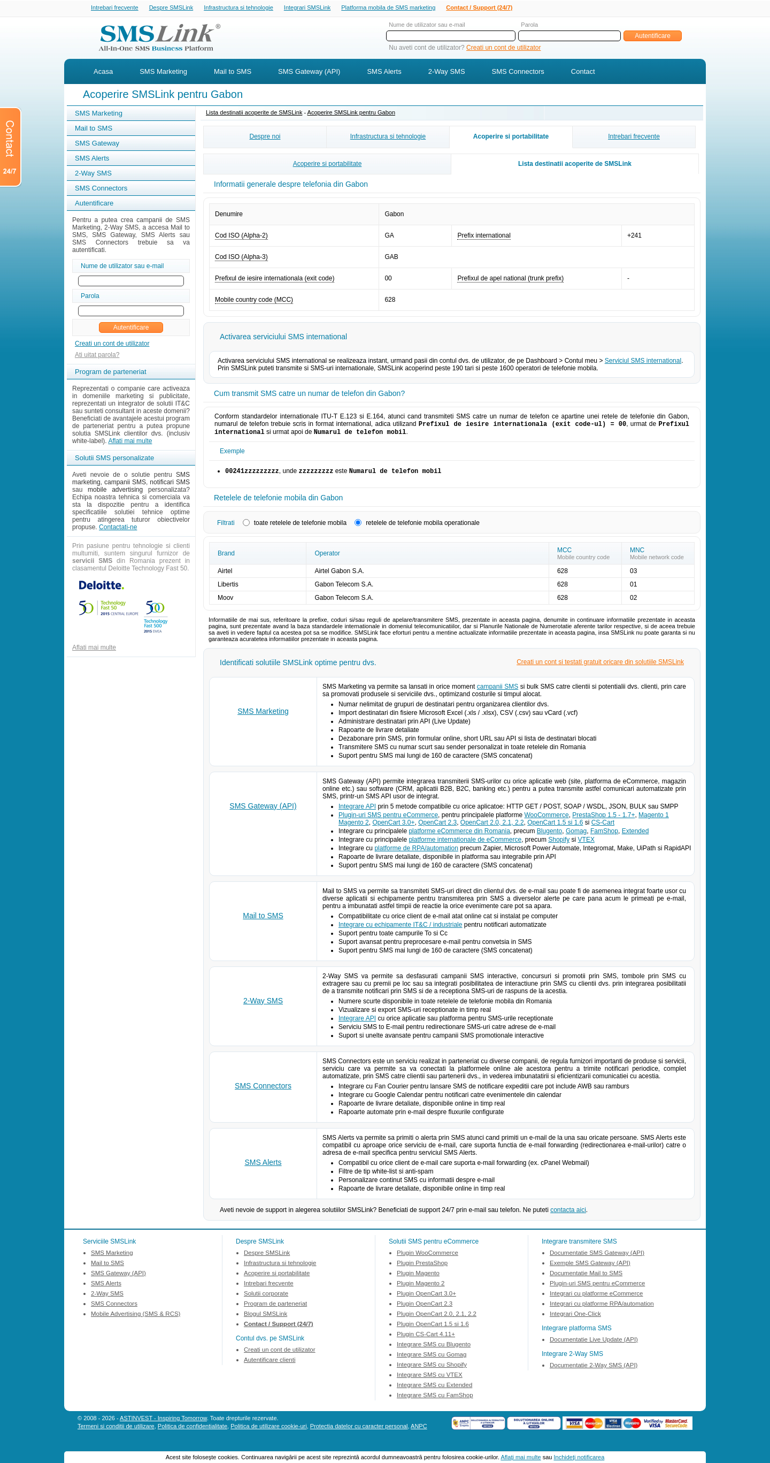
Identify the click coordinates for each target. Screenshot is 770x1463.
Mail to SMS (232, 72)
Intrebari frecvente (114, 8)
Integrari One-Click (575, 1318)
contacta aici (568, 1214)
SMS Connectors (518, 72)
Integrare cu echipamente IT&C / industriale (400, 929)
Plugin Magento (418, 1277)
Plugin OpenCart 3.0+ (426, 1297)
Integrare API (357, 810)
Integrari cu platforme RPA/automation (602, 1308)
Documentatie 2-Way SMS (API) (593, 1369)
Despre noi (264, 137)
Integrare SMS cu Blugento (434, 1348)
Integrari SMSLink (307, 8)
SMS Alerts (384, 72)
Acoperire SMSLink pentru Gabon (351, 113)
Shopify (558, 844)
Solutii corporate (266, 1297)
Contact (583, 72)
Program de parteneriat (275, 1308)
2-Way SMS (446, 72)
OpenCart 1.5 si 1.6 (555, 826)
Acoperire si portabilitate (511, 137)
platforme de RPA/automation (416, 852)
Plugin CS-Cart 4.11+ (426, 1338)
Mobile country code (583, 561)
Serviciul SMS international (643, 361)
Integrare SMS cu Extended (434, 1389)
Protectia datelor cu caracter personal (359, 1430)
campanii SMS (498, 691)
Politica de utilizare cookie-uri (268, 1430)
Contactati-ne (118, 528)
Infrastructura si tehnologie (238, 8)
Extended (635, 835)
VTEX (586, 844)
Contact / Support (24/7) (479, 8)
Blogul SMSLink (265, 1318)
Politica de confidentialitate (192, 1430)
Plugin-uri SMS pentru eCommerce (388, 819)
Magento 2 (353, 826)
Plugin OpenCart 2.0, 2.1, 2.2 (436, 1318)
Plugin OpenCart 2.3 (424, 1308)
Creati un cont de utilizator (503, 48)
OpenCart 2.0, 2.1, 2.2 (492, 826)
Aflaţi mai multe (520, 1457)
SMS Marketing (163, 72)
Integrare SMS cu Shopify (432, 1369)
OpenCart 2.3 (437, 826)
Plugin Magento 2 (421, 1287)
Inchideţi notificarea (579, 1457)
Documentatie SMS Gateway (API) (597, 1257)
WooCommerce (547, 819)
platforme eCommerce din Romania (459, 835)
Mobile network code (657, 561)
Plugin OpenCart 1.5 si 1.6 (433, 1328)
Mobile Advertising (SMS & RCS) (135, 1318)
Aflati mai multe (130, 442)
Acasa (103, 72)
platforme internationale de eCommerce (465, 844)
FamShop (604, 835)
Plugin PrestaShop (422, 1267)
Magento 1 (653, 819)
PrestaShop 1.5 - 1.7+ (603, 819)
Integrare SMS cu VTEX (430, 1379)
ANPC (419, 1430)
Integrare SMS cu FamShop (435, 1399)
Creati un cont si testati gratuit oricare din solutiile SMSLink (600, 666)
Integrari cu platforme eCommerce (596, 1297)
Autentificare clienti (270, 1364)
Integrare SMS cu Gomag (431, 1358)
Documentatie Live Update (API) (594, 1343)
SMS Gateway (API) (309, 72)
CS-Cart (602, 826)
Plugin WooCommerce (427, 1257)
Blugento (549, 835)
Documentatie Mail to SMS (586, 1277)
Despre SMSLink (171, 8)
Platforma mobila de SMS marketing (388, 7)
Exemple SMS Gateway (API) (590, 1267)
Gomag (576, 835)
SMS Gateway (97, 144)
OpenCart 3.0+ (393, 826)
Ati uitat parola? (97, 356)
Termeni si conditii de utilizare (116, 1430)
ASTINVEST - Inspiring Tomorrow (163, 1422)
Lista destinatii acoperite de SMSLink (254, 113)
